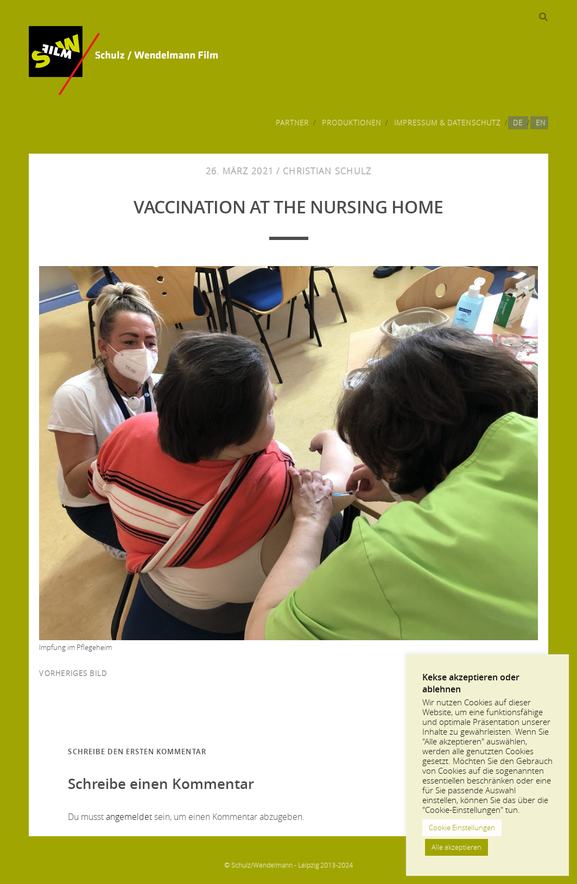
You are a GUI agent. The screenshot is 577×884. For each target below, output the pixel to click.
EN (541, 123)
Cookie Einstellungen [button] (462, 827)
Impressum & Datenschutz (447, 123)
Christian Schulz (327, 171)
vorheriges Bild (73, 673)
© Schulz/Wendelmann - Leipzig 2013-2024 (288, 865)
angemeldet (129, 817)
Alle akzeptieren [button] (456, 847)
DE (518, 123)
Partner (292, 123)
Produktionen (352, 123)
